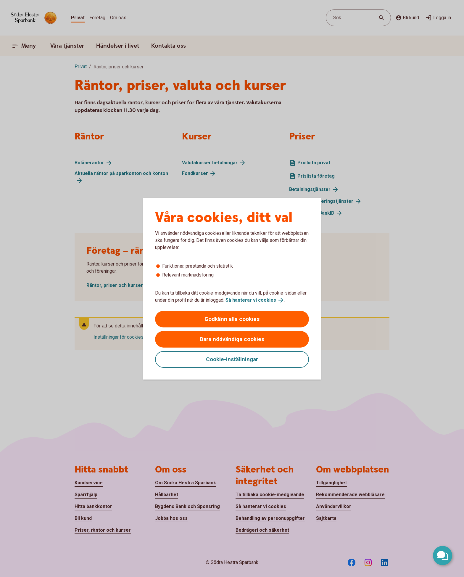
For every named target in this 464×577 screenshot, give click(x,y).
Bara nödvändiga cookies (232, 339)
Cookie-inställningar (232, 359)
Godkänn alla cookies (232, 319)
